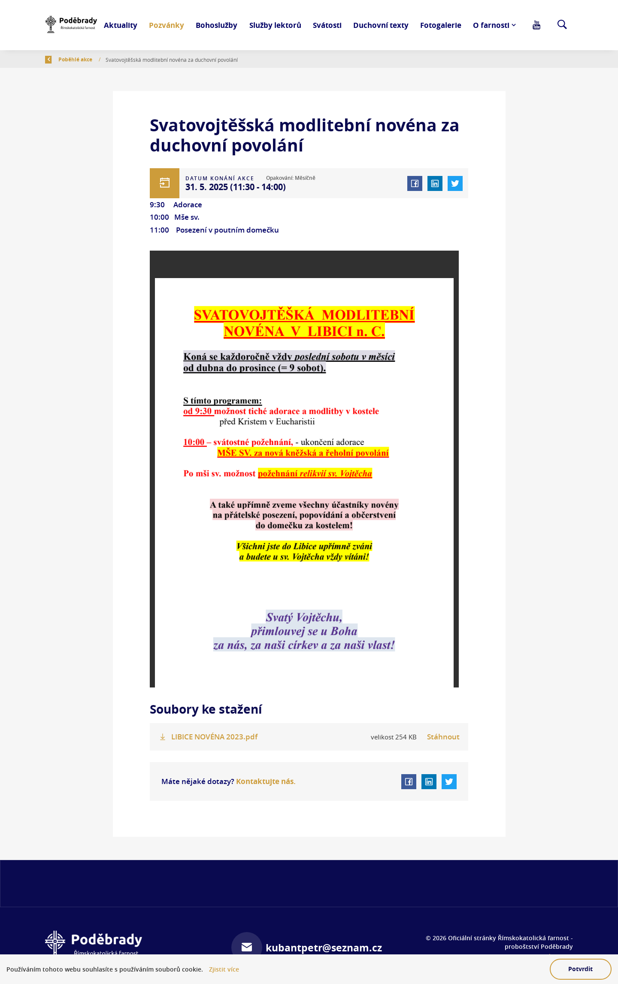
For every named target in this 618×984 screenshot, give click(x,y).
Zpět (56, 59)
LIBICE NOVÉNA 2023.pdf (214, 737)
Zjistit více (224, 969)
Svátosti (327, 25)
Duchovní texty (381, 25)
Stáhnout (443, 737)
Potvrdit (580, 969)
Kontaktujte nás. (265, 781)
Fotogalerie (440, 25)
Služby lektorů (275, 25)
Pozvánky (166, 25)
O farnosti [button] (491, 25)
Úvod (88, 59)
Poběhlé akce (125, 59)
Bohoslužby (216, 25)
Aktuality (120, 25)
